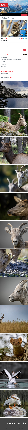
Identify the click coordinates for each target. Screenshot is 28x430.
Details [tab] (3, 54)
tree (12, 71)
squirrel (2, 70)
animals (8, 70)
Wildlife (2, 75)
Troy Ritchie (3, 62)
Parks (5, 75)
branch (4, 71)
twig (6, 71)
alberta (13, 70)
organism (9, 71)
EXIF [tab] (7, 54)
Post (24, 50)
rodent (23, 70)
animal (16, 70)
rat (24, 70)
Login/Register (24, 14)
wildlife (5, 70)
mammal (19, 70)
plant (2, 71)
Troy (11, 78)
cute (11, 70)
